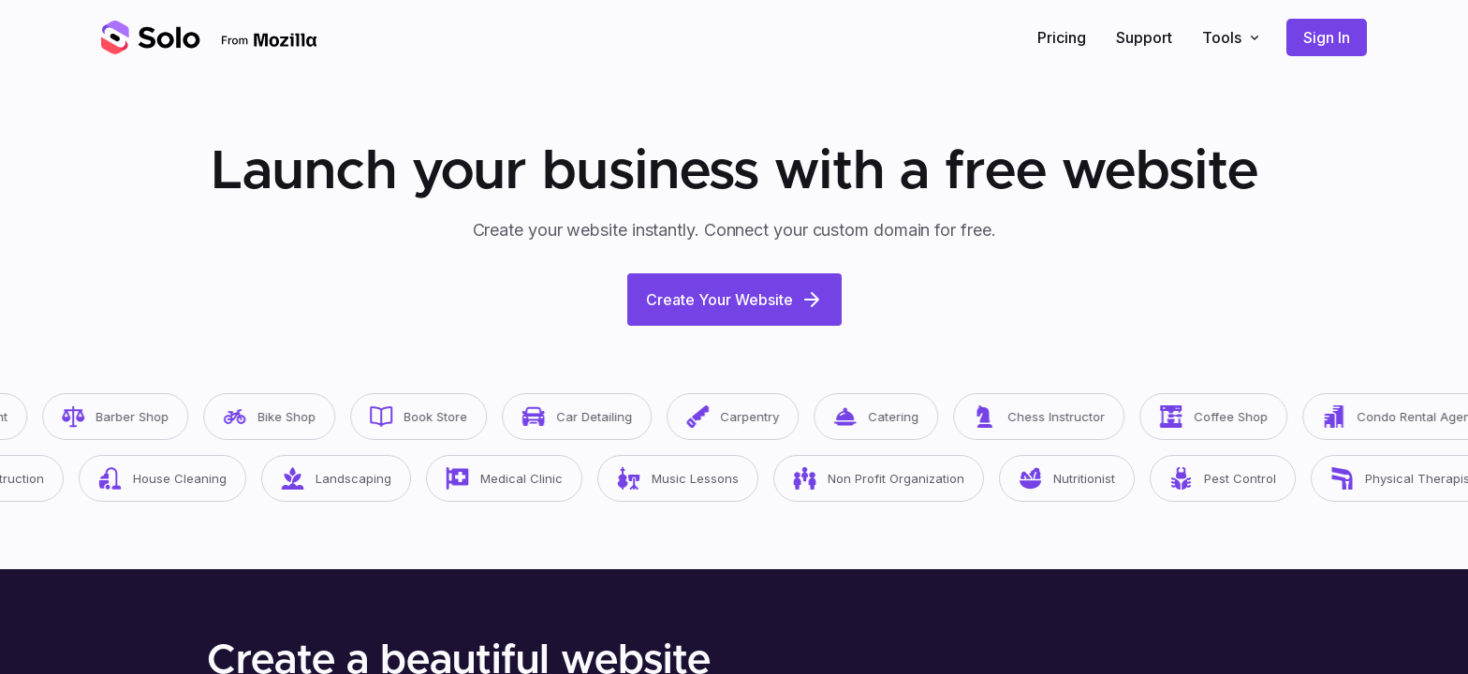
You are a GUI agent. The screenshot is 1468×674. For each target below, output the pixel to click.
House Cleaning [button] (183, 478)
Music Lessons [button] (698, 478)
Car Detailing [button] (595, 416)
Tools (1233, 37)
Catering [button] (894, 416)
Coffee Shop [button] (1232, 416)
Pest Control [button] (1243, 478)
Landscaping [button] (356, 478)
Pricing (1061, 37)
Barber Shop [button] (134, 416)
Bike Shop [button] (288, 416)
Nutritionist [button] (1087, 478)
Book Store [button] (437, 416)
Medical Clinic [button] (524, 478)
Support (1144, 37)
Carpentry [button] (751, 416)
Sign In (1326, 37)
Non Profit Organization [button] (899, 478)
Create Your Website (734, 299)
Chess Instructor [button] (1057, 416)
